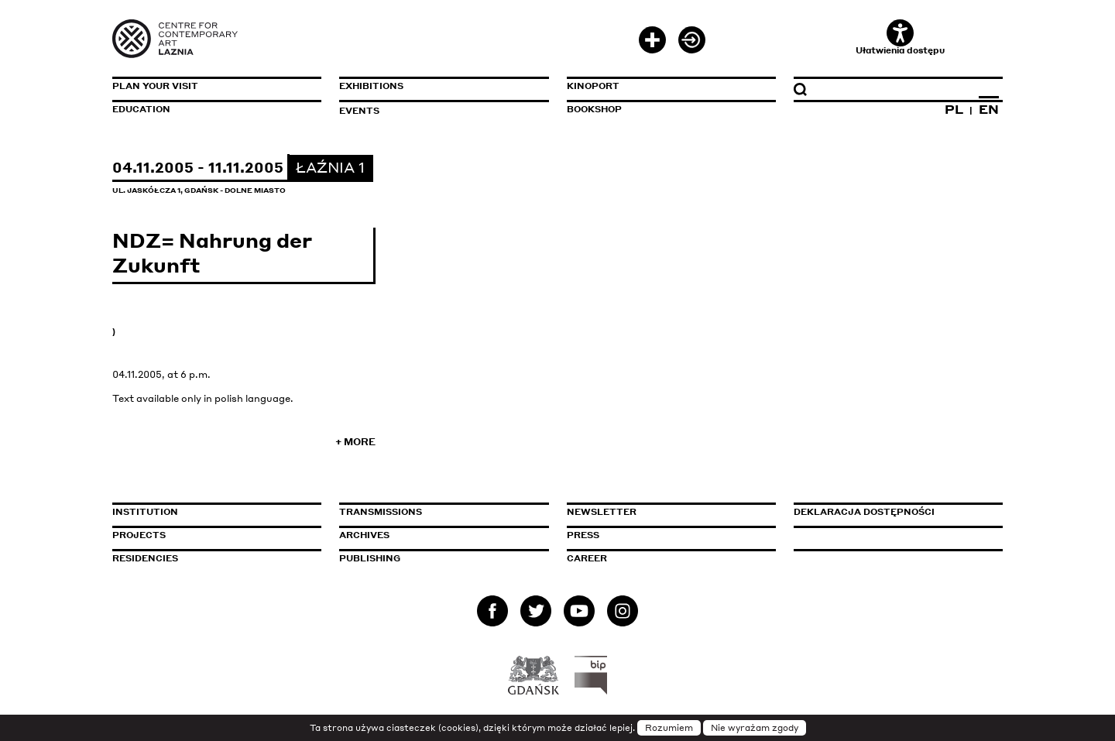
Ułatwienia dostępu (900, 37)
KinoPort (593, 86)
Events (359, 110)
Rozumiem (669, 727)
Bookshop (594, 109)
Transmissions (443, 511)
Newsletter (601, 511)
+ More (355, 442)
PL (954, 109)
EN (989, 109)
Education (141, 109)
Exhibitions (371, 86)
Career (587, 558)
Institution (145, 511)
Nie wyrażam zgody (754, 727)
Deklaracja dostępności (864, 511)
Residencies (145, 558)
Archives (364, 535)
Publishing (369, 558)
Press (583, 535)
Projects (139, 535)
